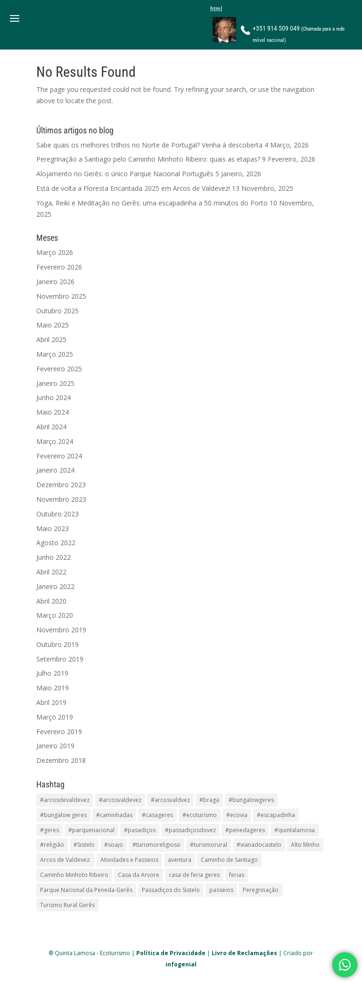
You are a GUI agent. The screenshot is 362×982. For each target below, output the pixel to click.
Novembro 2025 (61, 296)
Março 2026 (54, 252)
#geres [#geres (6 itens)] (49, 830)
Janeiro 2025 (55, 383)
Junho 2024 (53, 397)
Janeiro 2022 (55, 586)
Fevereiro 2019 (59, 731)
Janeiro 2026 (55, 281)
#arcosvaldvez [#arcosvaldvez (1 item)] (170, 800)
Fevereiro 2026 (59, 266)
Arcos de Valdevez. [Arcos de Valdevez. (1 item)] (65, 860)
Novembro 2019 (61, 629)
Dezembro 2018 (61, 760)
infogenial (181, 964)
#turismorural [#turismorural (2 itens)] (208, 845)
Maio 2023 (52, 528)
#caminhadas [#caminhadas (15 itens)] (114, 815)
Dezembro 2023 (61, 484)
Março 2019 (54, 716)
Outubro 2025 (57, 310)
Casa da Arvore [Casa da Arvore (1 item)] (138, 875)
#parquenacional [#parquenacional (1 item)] (91, 830)
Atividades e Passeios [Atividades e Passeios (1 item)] (129, 860)
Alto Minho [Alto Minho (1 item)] (305, 845)
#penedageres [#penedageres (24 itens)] (245, 830)
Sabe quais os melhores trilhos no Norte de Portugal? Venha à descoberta (149, 144)
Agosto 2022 (55, 542)
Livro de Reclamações (244, 953)
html (216, 9)
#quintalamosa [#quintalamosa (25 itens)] (294, 830)
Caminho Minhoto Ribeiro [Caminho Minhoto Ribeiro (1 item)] (74, 875)
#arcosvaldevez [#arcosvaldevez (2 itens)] (120, 800)
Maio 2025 (52, 324)
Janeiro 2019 (55, 745)
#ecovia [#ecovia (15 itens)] (236, 815)
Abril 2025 (51, 339)
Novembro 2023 (61, 499)
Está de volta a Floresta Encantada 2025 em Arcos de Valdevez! (133, 188)
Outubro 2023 (57, 513)
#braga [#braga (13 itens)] (209, 800)
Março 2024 (54, 441)
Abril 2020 (51, 601)
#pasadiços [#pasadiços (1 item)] (140, 830)
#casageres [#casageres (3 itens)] (157, 815)
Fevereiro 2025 (59, 368)
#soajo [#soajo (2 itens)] (113, 845)
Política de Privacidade (171, 953)
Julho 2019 (52, 673)
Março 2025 (54, 354)
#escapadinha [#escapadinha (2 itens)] (276, 815)
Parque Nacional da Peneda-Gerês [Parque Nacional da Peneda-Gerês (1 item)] (86, 890)
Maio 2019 (52, 687)
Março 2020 (54, 615)
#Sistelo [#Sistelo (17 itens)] (84, 845)
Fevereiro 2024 (59, 455)
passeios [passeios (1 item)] (221, 890)
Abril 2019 (51, 702)
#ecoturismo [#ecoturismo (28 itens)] (199, 815)
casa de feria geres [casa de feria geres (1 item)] (194, 875)
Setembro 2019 (59, 659)
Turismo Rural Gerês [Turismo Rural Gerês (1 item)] (67, 905)
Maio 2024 (52, 412)
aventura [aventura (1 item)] (179, 860)
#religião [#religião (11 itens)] (52, 845)
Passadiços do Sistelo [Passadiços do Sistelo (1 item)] (171, 890)
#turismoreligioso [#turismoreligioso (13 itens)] (156, 845)
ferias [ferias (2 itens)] (236, 875)
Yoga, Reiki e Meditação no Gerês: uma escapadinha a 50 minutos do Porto (152, 202)
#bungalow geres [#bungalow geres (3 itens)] (63, 815)
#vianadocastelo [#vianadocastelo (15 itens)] (259, 845)
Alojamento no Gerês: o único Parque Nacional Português (125, 173)
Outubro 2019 (57, 644)
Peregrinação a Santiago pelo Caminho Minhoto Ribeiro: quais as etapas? (148, 159)
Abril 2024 (51, 426)
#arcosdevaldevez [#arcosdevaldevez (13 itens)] (65, 800)
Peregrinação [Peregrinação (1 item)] (261, 890)
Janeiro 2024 (55, 470)
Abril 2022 (51, 571)
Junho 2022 (53, 557)
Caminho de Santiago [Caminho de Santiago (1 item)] (229, 860)
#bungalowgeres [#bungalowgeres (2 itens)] (251, 800)
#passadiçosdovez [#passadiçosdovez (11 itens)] (190, 830)
